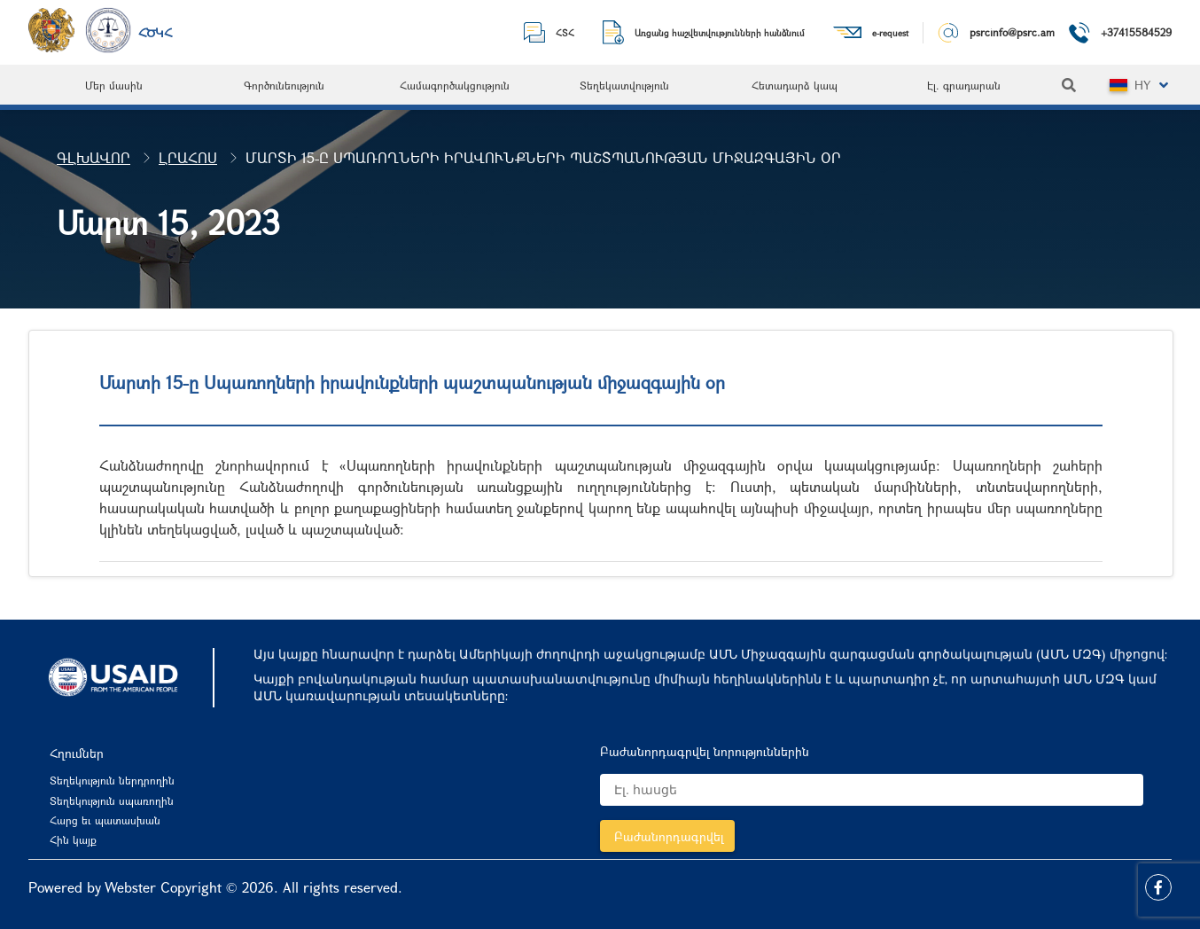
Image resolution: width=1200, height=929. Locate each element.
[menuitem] (114, 85)
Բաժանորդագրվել (669, 836)
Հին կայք (73, 839)
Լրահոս (188, 157)
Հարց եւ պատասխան (105, 820)
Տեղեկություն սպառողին (112, 800)
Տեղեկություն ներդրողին (112, 780)
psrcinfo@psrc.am (1012, 32)
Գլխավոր (93, 157)
